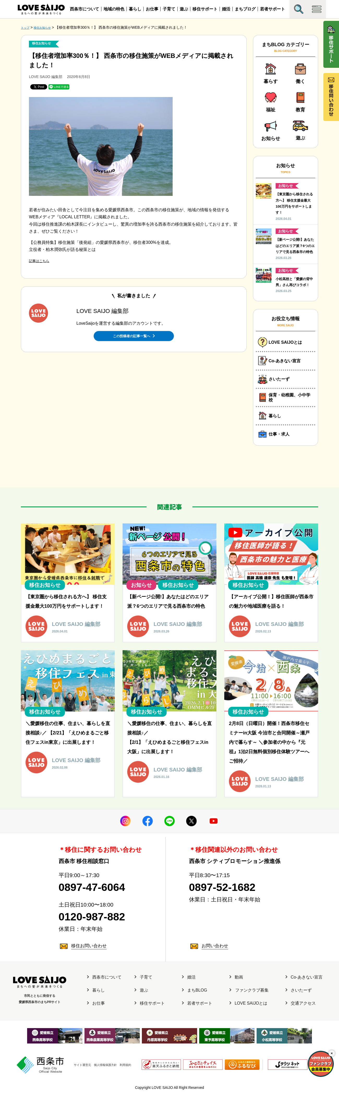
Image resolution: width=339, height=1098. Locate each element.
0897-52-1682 (230, 894)
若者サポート (272, 9)
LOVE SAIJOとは (248, 1014)
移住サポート (204, 9)
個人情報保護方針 (103, 1071)
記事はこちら (41, 260)
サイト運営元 (74, 1071)
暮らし (135, 9)
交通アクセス (301, 1014)
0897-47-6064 (100, 894)
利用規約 (129, 1071)
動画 (236, 988)
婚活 (226, 9)
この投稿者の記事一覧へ (133, 335)
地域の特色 (114, 9)
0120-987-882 (100, 927)
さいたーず (299, 1001)
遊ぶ (184, 9)
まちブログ (245, 9)
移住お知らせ (44, 43)
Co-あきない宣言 (304, 988)
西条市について (84, 9)
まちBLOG (194, 1001)
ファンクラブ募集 (249, 1001)
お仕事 (152, 9)
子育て (169, 9)
